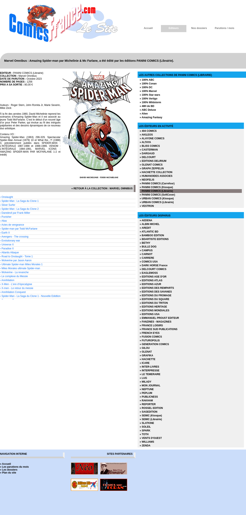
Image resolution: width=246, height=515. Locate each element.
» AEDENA (146, 220)
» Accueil (5, 463)
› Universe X (7, 244)
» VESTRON (147, 206)
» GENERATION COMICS (154, 344)
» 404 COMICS (148, 130)
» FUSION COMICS (151, 336)
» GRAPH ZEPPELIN (152, 168)
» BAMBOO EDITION (152, 235)
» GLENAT (146, 351)
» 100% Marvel (148, 91)
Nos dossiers (199, 28)
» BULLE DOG (148, 246)
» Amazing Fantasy (151, 117)
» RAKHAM (146, 400)
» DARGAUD (147, 153)
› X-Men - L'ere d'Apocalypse (16, 284)
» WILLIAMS (147, 441)
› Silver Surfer (7, 204)
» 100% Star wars (150, 94)
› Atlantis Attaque (9, 252)
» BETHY (145, 242)
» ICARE (144, 363)
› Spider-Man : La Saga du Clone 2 (19, 208)
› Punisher (5, 216)
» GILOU (145, 348)
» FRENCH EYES (149, 333)
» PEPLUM (146, 393)
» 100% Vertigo (148, 98)
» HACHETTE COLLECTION (156, 172)
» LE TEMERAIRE (150, 374)
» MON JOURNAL (150, 385)
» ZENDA (145, 445)
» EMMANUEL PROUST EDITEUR (159, 318)
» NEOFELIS (147, 179)
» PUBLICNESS (149, 396)
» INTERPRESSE (149, 370)
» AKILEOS (146, 134)
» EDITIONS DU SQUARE (154, 299)
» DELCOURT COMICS (153, 269)
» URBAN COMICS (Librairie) (157, 202)
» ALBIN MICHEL (150, 224)
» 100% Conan (148, 83)
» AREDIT (145, 227)
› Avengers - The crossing (14, 236)
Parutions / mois (224, 28)
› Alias (3, 220)
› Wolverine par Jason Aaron (15, 260)
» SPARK (145, 430)
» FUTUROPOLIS (150, 340)
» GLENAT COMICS (151, 164)
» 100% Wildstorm (150, 102)
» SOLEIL (145, 426)
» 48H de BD (147, 106)
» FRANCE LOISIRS (151, 325)
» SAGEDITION (148, 411)
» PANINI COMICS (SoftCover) (157, 194)
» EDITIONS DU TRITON (154, 302)
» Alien (144, 113)
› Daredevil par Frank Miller (15, 212)
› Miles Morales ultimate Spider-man (20, 268)
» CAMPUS (146, 250)
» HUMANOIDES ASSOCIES (156, 176)
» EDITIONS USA (149, 314)
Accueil (148, 28)
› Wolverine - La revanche (14, 272)
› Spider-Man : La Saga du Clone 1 (19, 201)
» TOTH (144, 434)
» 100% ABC (147, 79)
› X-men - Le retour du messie (16, 288)
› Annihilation (7, 280)
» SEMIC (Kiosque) (151, 415)
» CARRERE (147, 257)
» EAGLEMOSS (149, 272)
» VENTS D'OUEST (151, 438)
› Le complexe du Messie (14, 276)
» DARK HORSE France (153, 265)
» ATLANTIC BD (149, 231)
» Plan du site (8, 472)
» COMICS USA (149, 261)
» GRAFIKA (146, 355)
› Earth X (5, 232)
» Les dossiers (8, 469)
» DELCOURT (148, 157)
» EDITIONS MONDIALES (154, 310)
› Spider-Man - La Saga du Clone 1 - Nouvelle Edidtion (30, 296)
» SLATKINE (147, 423)
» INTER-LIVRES (149, 366)
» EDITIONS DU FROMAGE (155, 295)
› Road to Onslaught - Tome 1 (16, 256)
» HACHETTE (147, 359)
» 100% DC (146, 87)
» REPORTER (148, 404)
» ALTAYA (145, 142)
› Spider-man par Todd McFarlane (18, 228)
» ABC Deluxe (148, 109)
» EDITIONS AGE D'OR (153, 276)
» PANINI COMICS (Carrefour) (157, 183)
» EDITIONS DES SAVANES (156, 291)
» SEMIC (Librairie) (151, 419)
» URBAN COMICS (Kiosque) (157, 198)
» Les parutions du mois (14, 466)
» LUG (143, 378)
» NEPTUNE (147, 389)
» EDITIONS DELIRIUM (153, 161)
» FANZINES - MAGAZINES (155, 321)
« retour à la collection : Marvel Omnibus (102, 188)
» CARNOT (146, 254)
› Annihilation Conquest (13, 292)
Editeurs (174, 28)
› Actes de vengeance (12, 224)
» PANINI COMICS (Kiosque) (156, 187)
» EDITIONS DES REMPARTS (157, 287)
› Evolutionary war (10, 240)
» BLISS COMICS (150, 145)
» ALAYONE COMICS (152, 138)
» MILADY (145, 381)
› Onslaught (6, 197)
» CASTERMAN (149, 149)
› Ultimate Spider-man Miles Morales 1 (21, 264)
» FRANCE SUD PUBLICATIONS (158, 329)
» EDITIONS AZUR (150, 284)
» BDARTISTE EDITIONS (154, 239)
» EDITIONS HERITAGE (153, 306)
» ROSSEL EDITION (151, 408)
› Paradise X (7, 248)
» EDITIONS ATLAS (151, 280)
